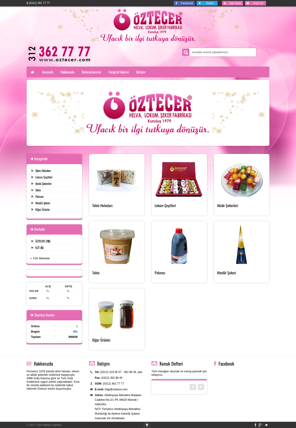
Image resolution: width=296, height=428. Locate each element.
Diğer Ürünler (42, 209)
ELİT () (39, 247)
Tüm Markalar (41, 258)
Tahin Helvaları (43, 170)
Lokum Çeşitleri (43, 177)
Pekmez (39, 196)
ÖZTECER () (42, 241)
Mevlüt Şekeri (42, 203)
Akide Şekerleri (43, 183)
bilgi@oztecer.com (116, 389)
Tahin (38, 190)
